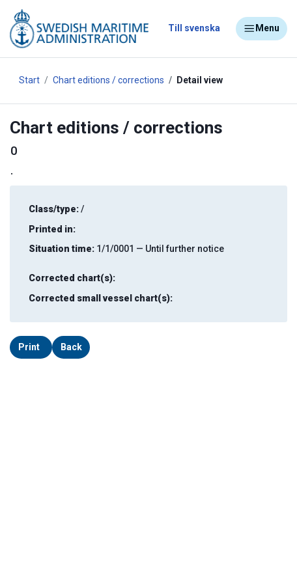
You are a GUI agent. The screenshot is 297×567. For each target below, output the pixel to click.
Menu (261, 29)
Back (71, 347)
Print (29, 347)
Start (29, 80)
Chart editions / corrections (108, 80)
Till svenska (194, 28)
